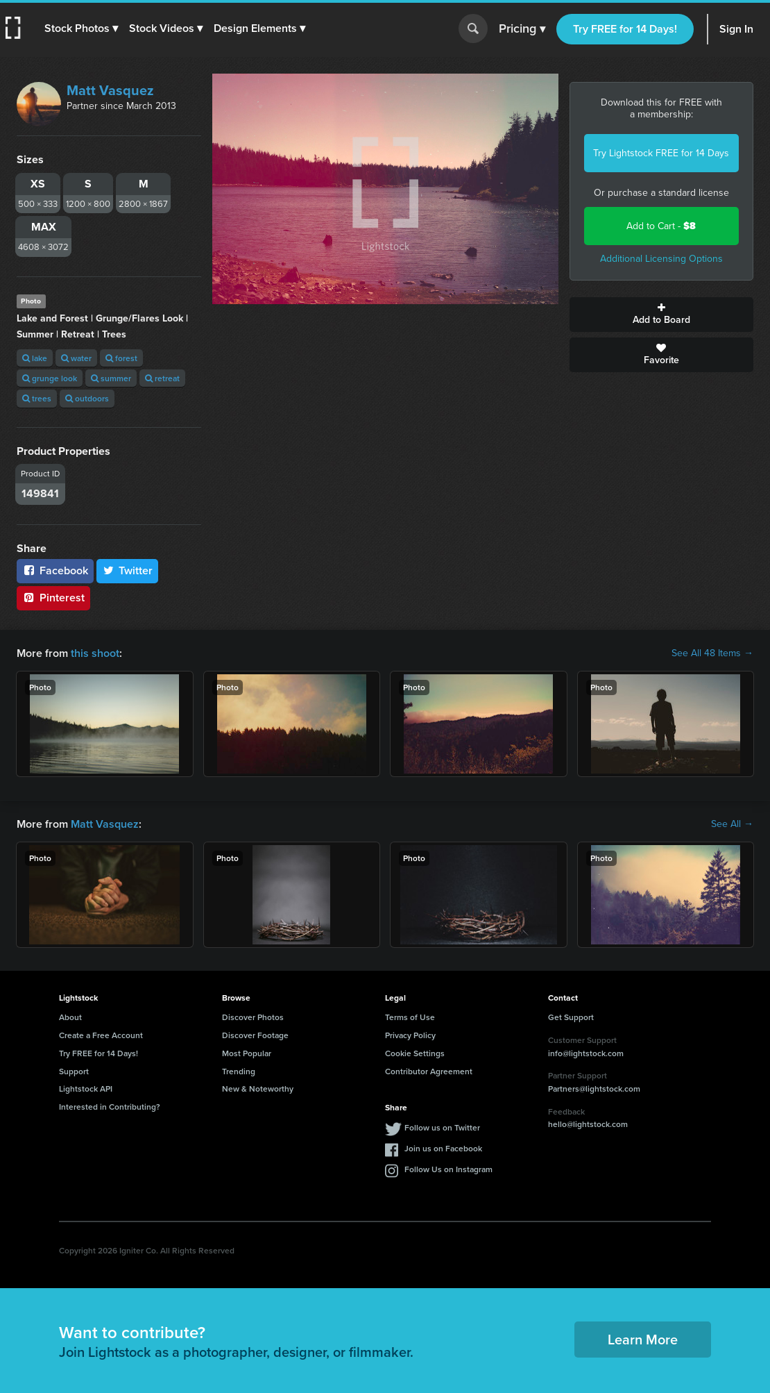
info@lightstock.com (586, 1053)
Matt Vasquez (110, 90)
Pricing (522, 29)
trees (36, 398)
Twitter (127, 570)
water (76, 358)
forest (121, 358)
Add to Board (661, 314)
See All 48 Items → (712, 653)
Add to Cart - (661, 226)
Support (74, 1071)
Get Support (571, 1017)
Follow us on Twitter (442, 1127)
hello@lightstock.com (588, 1124)
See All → (732, 824)
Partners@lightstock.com (594, 1088)
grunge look (49, 378)
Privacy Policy (410, 1035)
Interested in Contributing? (109, 1106)
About (70, 1017)
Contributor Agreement (428, 1071)
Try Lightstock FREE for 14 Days (661, 153)
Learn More (643, 1339)
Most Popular (246, 1053)
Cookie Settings (415, 1053)
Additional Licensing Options (661, 258)
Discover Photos (253, 1017)
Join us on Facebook (443, 1148)
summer (111, 378)
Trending (238, 1071)
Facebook (55, 570)
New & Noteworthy (257, 1088)
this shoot (95, 653)
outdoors (87, 398)
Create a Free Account (101, 1035)
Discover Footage (255, 1035)
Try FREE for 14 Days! (625, 29)
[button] (81, 28)
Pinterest (53, 598)
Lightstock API (85, 1088)
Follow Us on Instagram (448, 1169)
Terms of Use (410, 1017)
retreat (162, 378)
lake (34, 358)
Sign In (736, 29)
